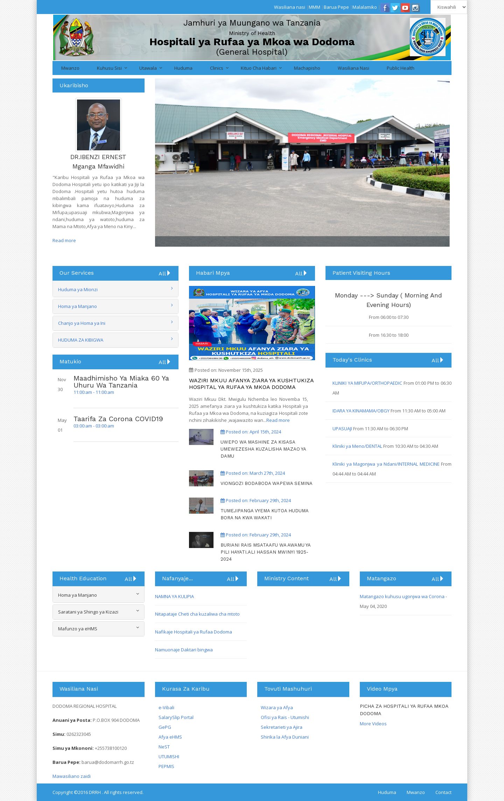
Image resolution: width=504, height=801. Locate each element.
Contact (443, 792)
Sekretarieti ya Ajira (281, 727)
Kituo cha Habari (258, 68)
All (165, 273)
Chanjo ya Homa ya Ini (81, 323)
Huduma (183, 68)
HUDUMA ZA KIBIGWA (80, 340)
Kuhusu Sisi (109, 68)
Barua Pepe (336, 7)
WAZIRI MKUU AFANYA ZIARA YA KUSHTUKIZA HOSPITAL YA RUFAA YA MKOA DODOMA (251, 383)
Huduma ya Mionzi (78, 289)
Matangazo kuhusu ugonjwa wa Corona (403, 596)
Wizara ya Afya (277, 707)
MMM (314, 7)
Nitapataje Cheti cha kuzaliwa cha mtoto (197, 614)
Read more (64, 240)
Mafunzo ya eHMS (98, 628)
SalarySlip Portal (176, 717)
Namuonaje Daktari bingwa (184, 649)
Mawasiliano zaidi (71, 776)
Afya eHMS (170, 737)
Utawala (148, 68)
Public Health (400, 68)
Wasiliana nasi (289, 7)
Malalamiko (364, 7)
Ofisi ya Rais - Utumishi (285, 717)
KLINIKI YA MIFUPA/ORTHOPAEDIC (368, 383)
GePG (165, 727)
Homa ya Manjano (77, 306)
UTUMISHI (169, 756)
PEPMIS (166, 766)
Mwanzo (70, 68)
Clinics (216, 68)
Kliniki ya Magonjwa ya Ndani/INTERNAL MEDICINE (386, 464)
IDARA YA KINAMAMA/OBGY (361, 411)
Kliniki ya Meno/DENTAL (357, 446)
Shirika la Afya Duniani (285, 737)
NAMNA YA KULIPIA (174, 596)
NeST (164, 747)
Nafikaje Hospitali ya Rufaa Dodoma (193, 632)
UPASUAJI (342, 428)
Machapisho (307, 68)
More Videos (373, 723)
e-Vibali (166, 707)
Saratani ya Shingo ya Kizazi (98, 611)
